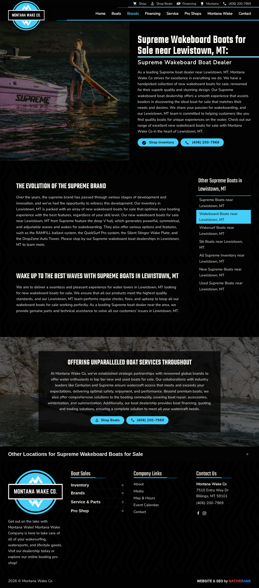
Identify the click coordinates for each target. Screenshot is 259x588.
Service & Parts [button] (86, 502)
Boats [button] (116, 13)
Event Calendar (146, 504)
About (139, 484)
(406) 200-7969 (210, 502)
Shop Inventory (158, 142)
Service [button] (172, 13)
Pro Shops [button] (193, 13)
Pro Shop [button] (80, 511)
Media (139, 491)
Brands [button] (133, 13)
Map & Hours (144, 498)
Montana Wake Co (211, 484)
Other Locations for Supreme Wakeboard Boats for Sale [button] (75, 454)
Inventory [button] (80, 485)
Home (100, 13)
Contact (245, 13)
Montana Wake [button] (219, 13)
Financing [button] (152, 13)
